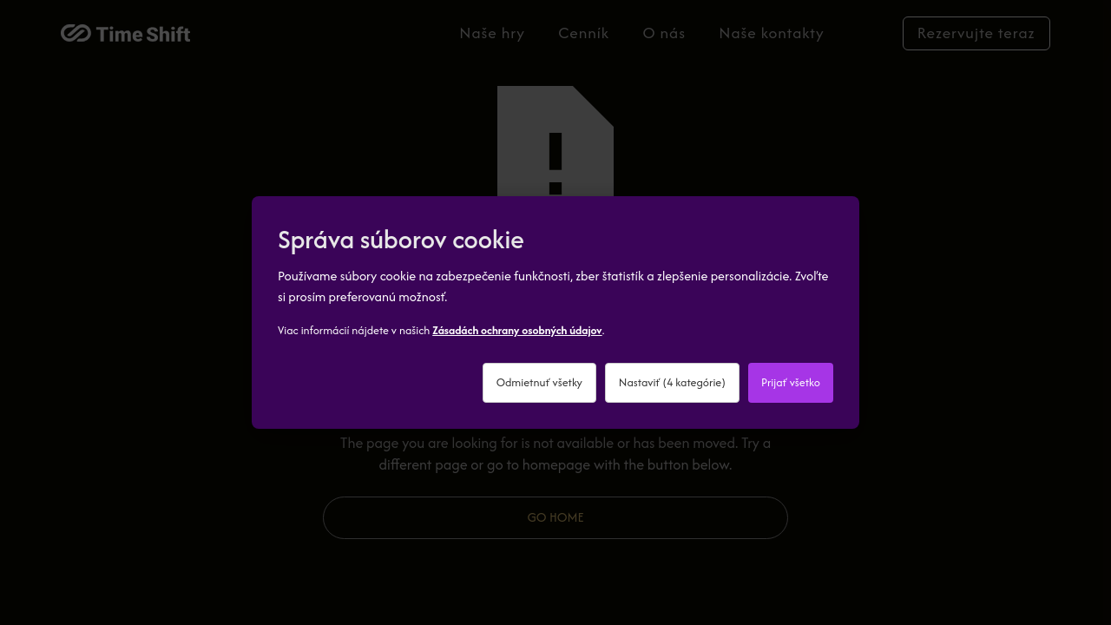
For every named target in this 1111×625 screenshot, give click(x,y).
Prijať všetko (790, 382)
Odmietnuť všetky (539, 382)
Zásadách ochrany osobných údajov (517, 330)
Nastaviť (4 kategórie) (672, 382)
